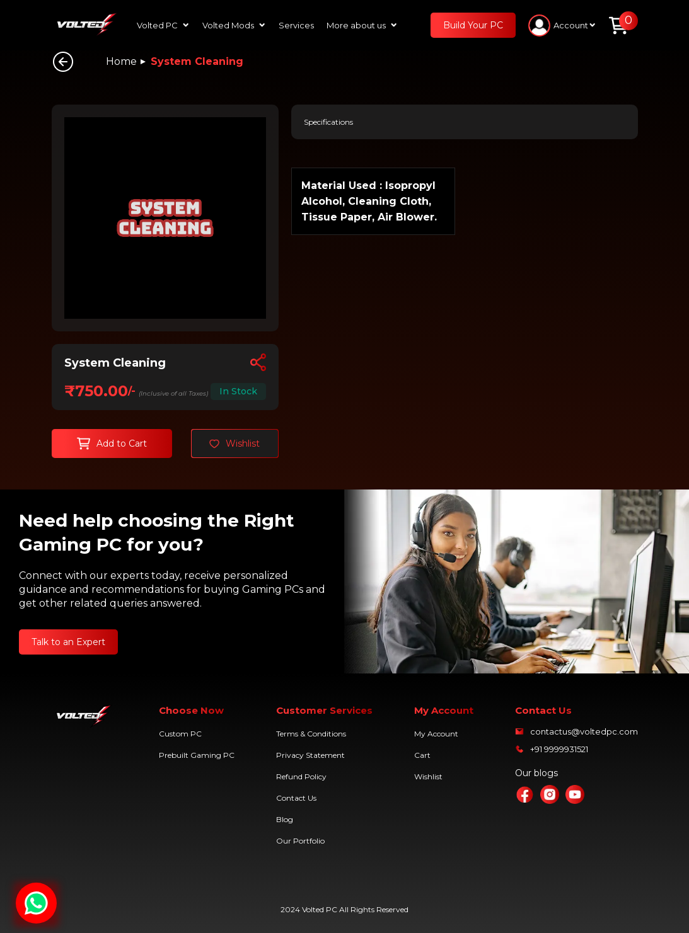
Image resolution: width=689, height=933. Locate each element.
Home (121, 61)
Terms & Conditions (311, 733)
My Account (436, 733)
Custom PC (180, 733)
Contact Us (296, 798)
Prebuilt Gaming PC (196, 755)
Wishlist (428, 776)
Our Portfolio (300, 840)
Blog (284, 819)
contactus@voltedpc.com (584, 731)
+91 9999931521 (559, 749)
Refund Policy (301, 776)
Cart (422, 755)
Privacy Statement (310, 755)
